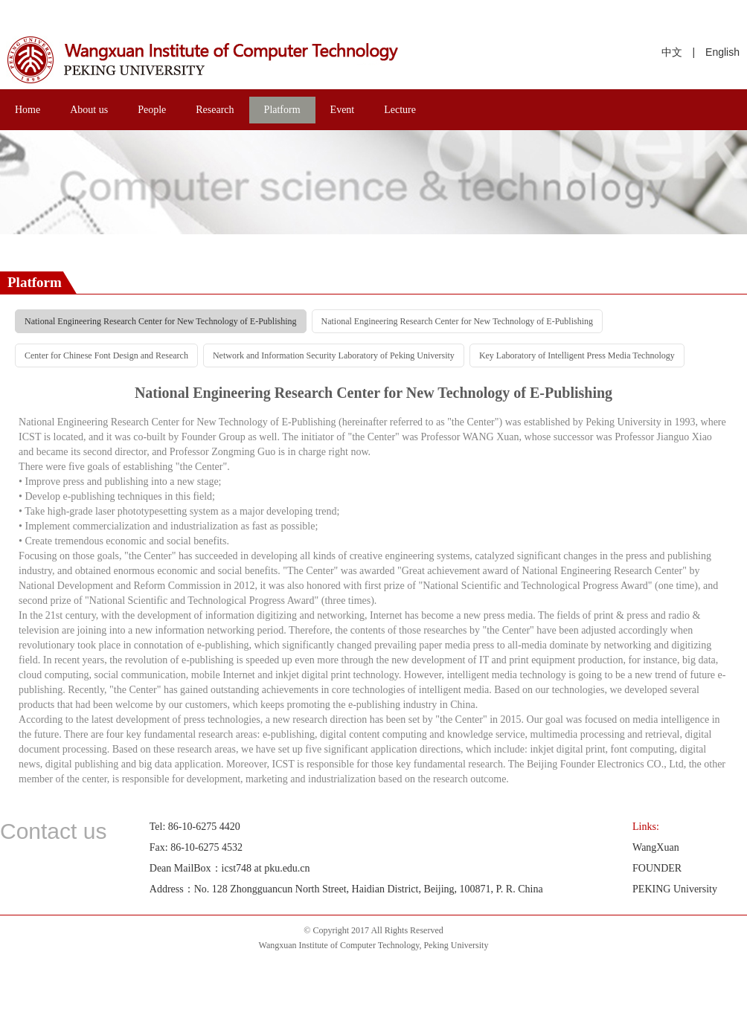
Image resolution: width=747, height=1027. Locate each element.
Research (215, 109)
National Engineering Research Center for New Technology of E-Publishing (161, 321)
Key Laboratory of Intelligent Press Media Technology (577, 355)
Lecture (400, 109)
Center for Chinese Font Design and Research (106, 355)
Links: (645, 826)
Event (342, 109)
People (152, 109)
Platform (282, 109)
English (722, 52)
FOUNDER (657, 868)
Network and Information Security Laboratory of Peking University (334, 355)
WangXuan (655, 847)
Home (27, 109)
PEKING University (674, 889)
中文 (671, 52)
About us (89, 109)
